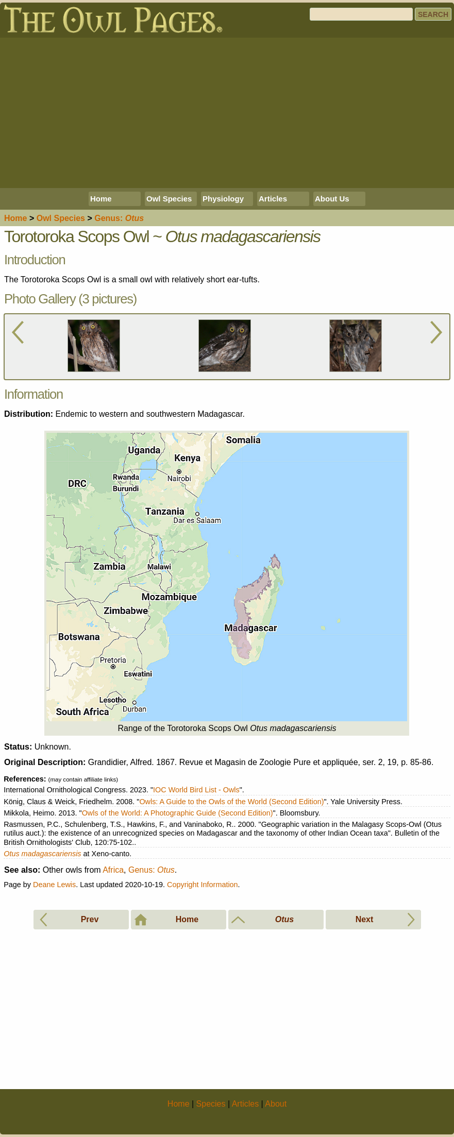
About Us (332, 198)
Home (101, 198)
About (276, 1103)
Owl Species (169, 198)
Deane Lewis (54, 884)
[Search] (361, 14)
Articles (273, 198)
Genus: (151, 870)
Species (61, 218)
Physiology (223, 198)
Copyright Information (202, 884)
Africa (113, 870)
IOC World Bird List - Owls (196, 790)
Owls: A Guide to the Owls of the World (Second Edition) (231, 801)
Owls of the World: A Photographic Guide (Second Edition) (177, 813)
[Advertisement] (227, 113)
